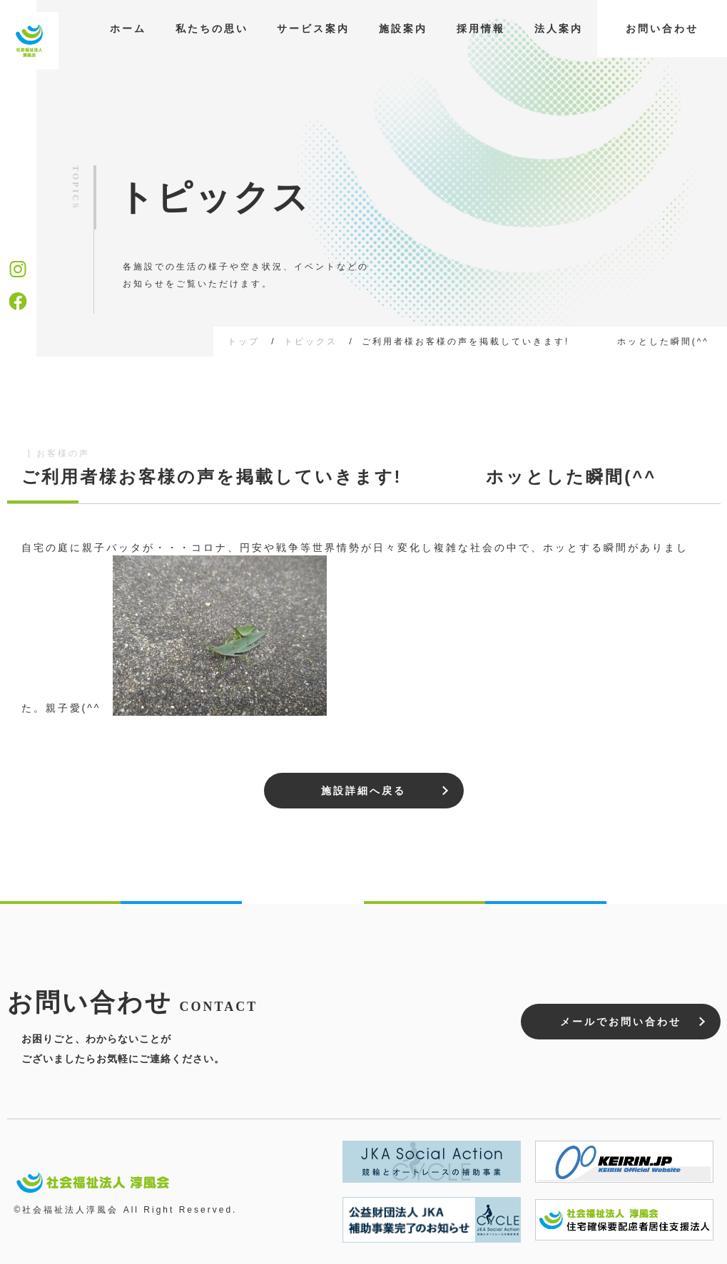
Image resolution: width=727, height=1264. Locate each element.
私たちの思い (212, 28)
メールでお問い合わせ (620, 1021)
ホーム (128, 28)
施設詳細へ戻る (363, 790)
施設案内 (403, 28)
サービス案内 (313, 28)
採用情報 (481, 28)
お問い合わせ (662, 28)
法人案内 (558, 28)
